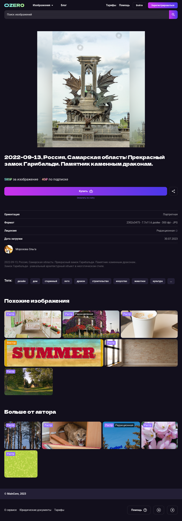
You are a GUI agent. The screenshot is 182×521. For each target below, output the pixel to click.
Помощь (124, 5)
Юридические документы (35, 510)
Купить (86, 196)
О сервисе (10, 510)
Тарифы (111, 5)
